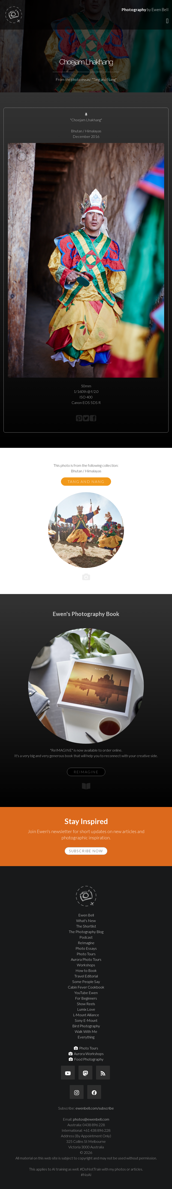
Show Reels (86, 1003)
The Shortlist (86, 926)
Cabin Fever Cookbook (86, 987)
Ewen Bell (86, 915)
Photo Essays (86, 948)
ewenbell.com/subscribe (94, 1108)
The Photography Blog (86, 931)
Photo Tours (86, 954)
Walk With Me (86, 1031)
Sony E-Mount (86, 1020)
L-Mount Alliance (86, 1015)
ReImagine (86, 942)
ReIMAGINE (86, 772)
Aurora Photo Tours (86, 959)
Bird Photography (86, 1026)
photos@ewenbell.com (91, 1119)
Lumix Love (86, 1009)
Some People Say (86, 981)
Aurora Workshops (86, 1053)
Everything (86, 1037)
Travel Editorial (86, 976)
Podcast (86, 937)
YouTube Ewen (86, 992)
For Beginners (86, 998)
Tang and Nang (86, 481)
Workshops (86, 965)
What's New (86, 920)
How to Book (86, 970)
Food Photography (86, 1059)
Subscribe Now (86, 851)
